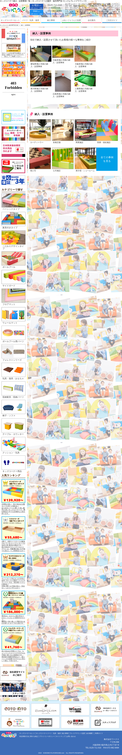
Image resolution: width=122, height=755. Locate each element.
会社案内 (91, 20)
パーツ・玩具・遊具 (30, 20)
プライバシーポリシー (47, 736)
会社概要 (89, 733)
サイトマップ (60, 736)
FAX (36, 12)
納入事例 (51, 20)
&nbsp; (13, 93)
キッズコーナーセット (10, 20)
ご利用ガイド (98, 733)
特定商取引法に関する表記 (28, 736)
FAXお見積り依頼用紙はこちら (53, 13)
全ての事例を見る (107, 159)
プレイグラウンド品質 (77, 733)
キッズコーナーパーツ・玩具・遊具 (48, 733)
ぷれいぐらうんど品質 (71, 20)
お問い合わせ (71, 736)
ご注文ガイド (111, 20)
